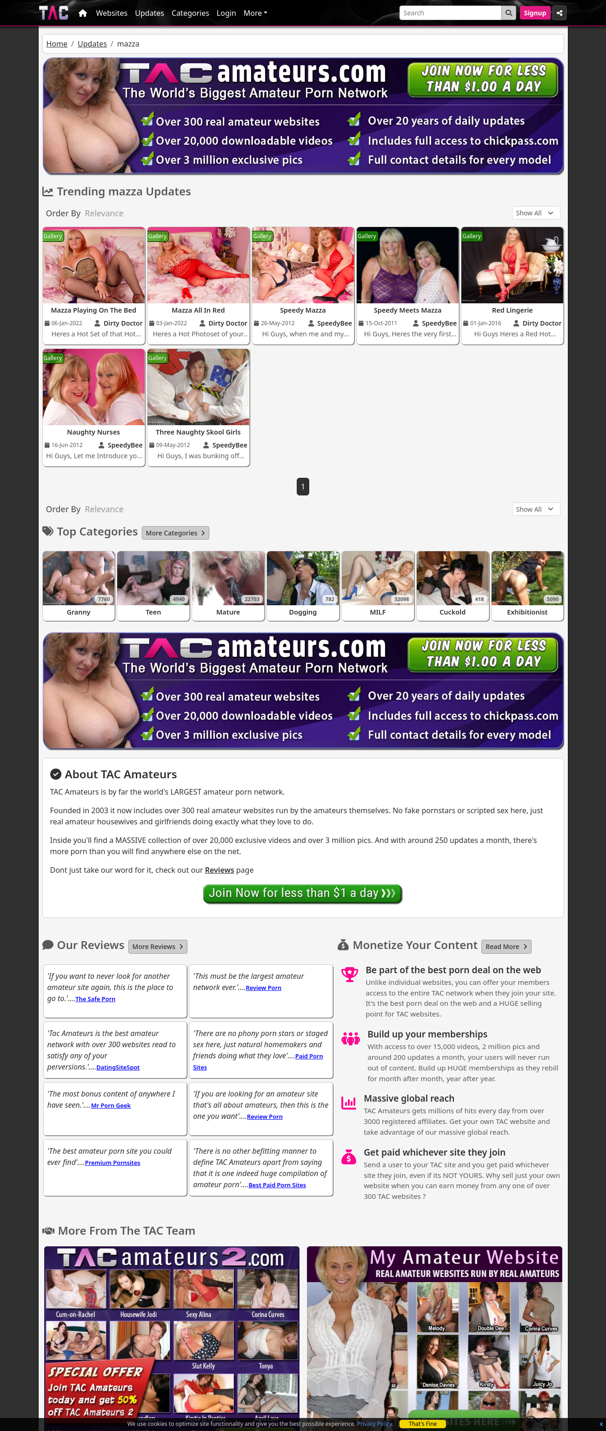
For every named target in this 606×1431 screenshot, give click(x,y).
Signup (535, 12)
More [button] (253, 13)
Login (226, 13)
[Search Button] (508, 13)
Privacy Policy (374, 1424)
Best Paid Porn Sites (277, 1185)
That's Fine (423, 1424)
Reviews (219, 870)
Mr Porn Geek (111, 1105)
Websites (112, 13)
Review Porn (263, 987)
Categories (190, 13)
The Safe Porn (95, 999)
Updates (149, 13)
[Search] (451, 13)
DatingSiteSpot (118, 1067)
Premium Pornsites (112, 1162)
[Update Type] (536, 213)
